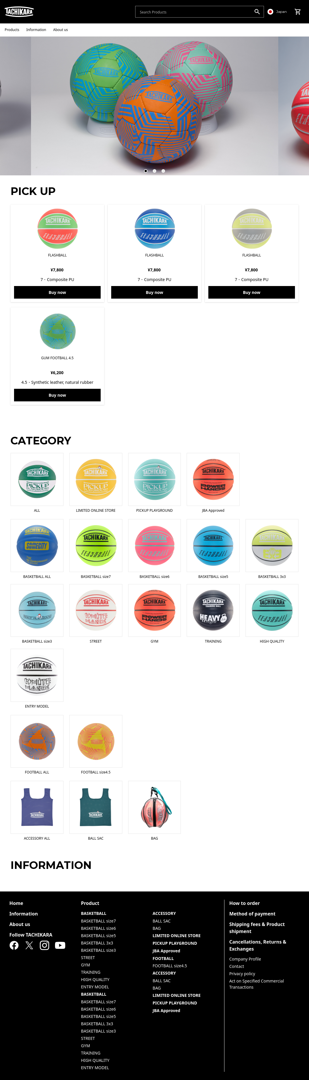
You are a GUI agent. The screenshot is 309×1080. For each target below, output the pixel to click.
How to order (244, 903)
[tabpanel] (154, 105)
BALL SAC (162, 921)
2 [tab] (152, 168)
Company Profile (245, 959)
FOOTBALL (163, 958)
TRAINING (90, 972)
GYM (85, 965)
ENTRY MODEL (95, 987)
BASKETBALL (94, 913)
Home (16, 903)
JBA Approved (166, 951)
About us (19, 924)
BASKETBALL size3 (98, 950)
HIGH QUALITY (95, 979)
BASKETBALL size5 (98, 935)
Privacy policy (242, 973)
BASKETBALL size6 (98, 928)
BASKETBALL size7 (98, 921)
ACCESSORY (164, 913)
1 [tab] (143, 168)
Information (23, 913)
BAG (157, 928)
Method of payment (252, 913)
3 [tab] (160, 168)
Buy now (57, 292)
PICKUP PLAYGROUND (175, 943)
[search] (257, 11)
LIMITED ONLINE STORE (177, 935)
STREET (88, 957)
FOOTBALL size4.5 (170, 965)
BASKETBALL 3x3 (97, 943)
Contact (236, 966)
